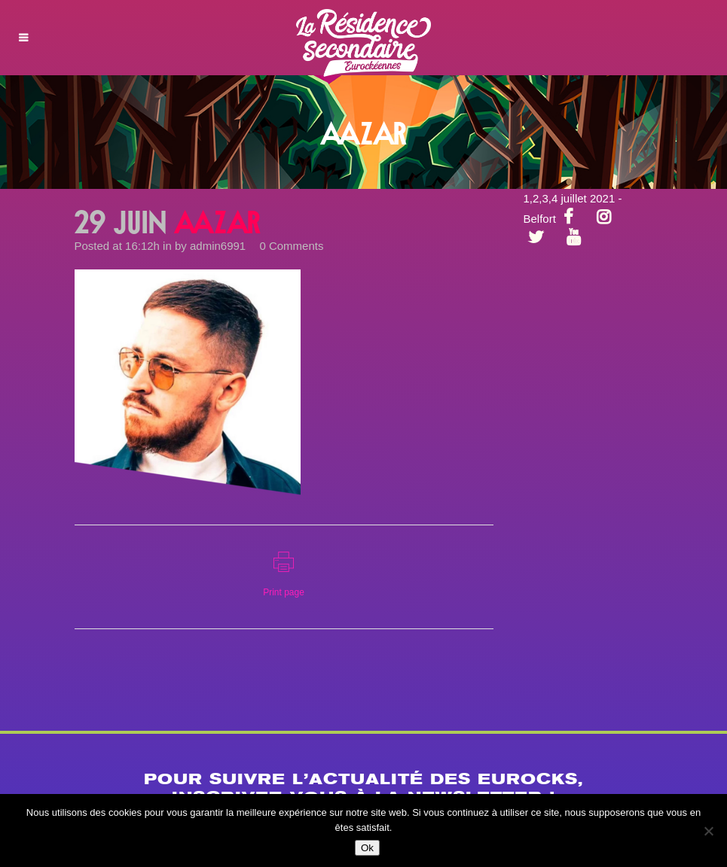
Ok (367, 847)
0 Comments (291, 245)
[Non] (708, 830)
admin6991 (218, 245)
